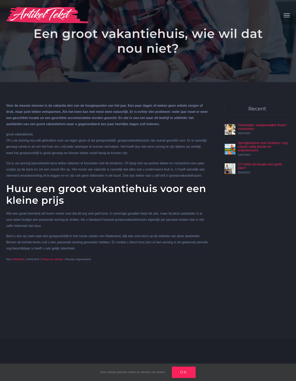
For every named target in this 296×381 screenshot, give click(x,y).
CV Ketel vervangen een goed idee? (260, 166)
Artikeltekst (18, 259)
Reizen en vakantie (52, 259)
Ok (183, 372)
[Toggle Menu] (286, 15)
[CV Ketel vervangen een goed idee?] (230, 166)
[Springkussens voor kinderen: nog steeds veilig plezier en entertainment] (230, 147)
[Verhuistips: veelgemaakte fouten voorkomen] (230, 127)
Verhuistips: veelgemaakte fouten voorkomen (262, 126)
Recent (257, 109)
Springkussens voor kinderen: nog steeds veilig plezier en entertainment (263, 146)
